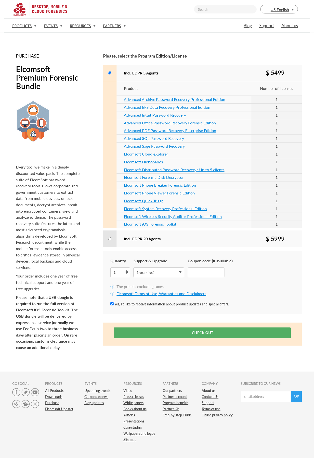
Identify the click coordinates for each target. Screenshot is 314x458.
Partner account (175, 397)
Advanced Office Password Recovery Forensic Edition (170, 123)
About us (289, 25)
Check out (202, 332)
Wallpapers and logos (139, 433)
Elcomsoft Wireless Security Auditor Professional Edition (173, 216)
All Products (54, 390)
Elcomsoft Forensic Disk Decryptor (154, 177)
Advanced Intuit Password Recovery (155, 115)
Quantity (118, 260)
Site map (129, 439)
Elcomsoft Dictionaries (143, 161)
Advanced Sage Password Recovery (154, 146)
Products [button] (24, 26)
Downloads (53, 397)
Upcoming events (97, 390)
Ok (296, 396)
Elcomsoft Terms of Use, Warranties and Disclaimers (161, 293)
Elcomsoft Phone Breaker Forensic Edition (160, 185)
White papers (133, 403)
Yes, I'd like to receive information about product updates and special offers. (169, 304)
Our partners (172, 390)
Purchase (52, 403)
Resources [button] (83, 26)
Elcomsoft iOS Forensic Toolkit (150, 224)
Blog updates (94, 403)
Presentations (133, 421)
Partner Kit (171, 409)
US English (279, 9)
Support (266, 25)
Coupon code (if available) (210, 260)
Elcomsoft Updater (59, 409)
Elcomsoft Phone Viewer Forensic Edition (159, 193)
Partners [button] (114, 26)
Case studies (132, 427)
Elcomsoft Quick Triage (143, 200)
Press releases (133, 397)
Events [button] (53, 26)
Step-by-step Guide (177, 415)
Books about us (134, 409)
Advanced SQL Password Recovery (154, 138)
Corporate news (96, 397)
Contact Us (210, 397)
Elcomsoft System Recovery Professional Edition (165, 208)
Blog (248, 25)
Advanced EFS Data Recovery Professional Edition (167, 107)
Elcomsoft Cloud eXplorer (146, 154)
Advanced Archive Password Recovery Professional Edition (174, 99)
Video (127, 390)
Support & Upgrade (150, 260)
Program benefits (175, 403)
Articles (129, 415)
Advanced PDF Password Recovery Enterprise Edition (170, 130)
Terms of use (211, 409)
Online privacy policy (217, 415)
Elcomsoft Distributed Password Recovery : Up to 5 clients (174, 169)
